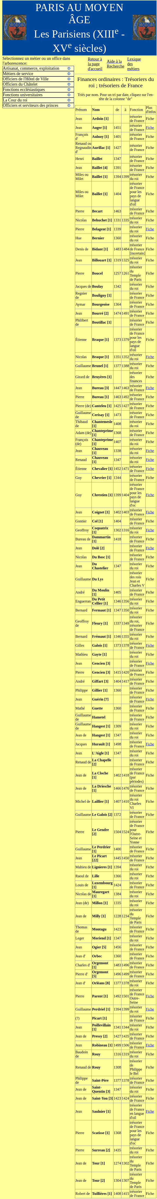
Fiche (150, 128)
